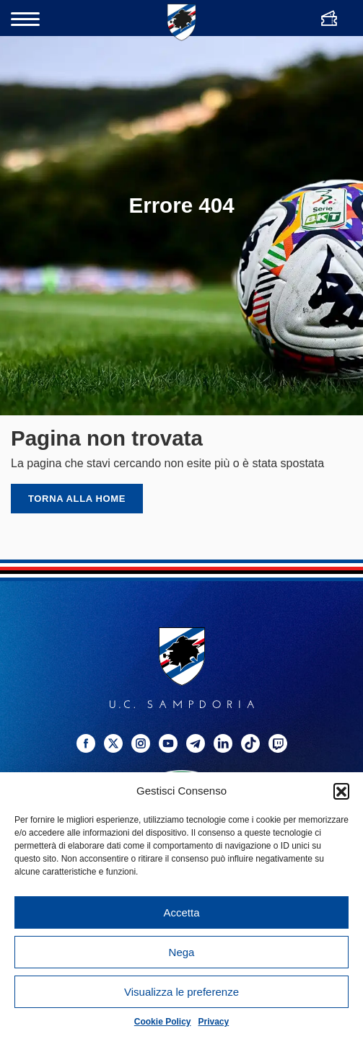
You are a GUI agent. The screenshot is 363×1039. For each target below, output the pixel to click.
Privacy (213, 1022)
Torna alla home (77, 498)
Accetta (181, 912)
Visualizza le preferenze (181, 992)
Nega (182, 952)
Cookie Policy (162, 1022)
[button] (341, 791)
